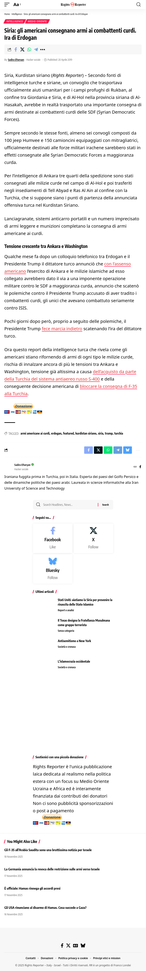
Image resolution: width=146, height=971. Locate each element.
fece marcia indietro (62, 329)
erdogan (56, 433)
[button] (8, 4)
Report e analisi (66, 610)
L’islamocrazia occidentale (74, 661)
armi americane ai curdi (35, 433)
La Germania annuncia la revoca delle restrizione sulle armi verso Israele (52, 869)
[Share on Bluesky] (127, 450)
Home (7, 14)
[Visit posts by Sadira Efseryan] (8, 467)
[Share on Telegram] (36, 49)
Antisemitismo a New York (74, 641)
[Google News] (75, 945)
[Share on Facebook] (16, 49)
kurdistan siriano (86, 433)
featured (68, 433)
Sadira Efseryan (16, 59)
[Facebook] (140, 467)
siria (100, 433)
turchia (118, 433)
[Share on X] (22, 49)
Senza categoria (66, 630)
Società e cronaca (67, 646)
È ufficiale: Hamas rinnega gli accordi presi (32, 888)
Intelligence (17, 14)
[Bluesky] (53, 569)
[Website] (135, 467)
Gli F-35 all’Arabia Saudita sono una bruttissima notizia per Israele (48, 850)
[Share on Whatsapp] (29, 49)
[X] (93, 538)
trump (109, 433)
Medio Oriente (37, 21)
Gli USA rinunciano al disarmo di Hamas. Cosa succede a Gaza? (45, 907)
